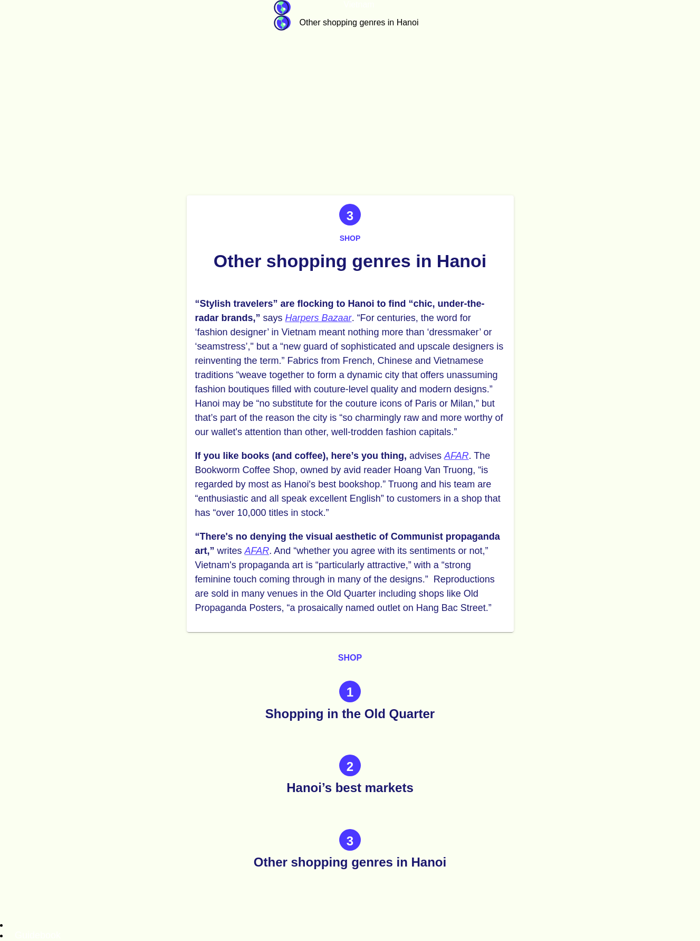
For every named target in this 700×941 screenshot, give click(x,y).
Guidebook (282, 7)
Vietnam (358, 4)
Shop (350, 238)
